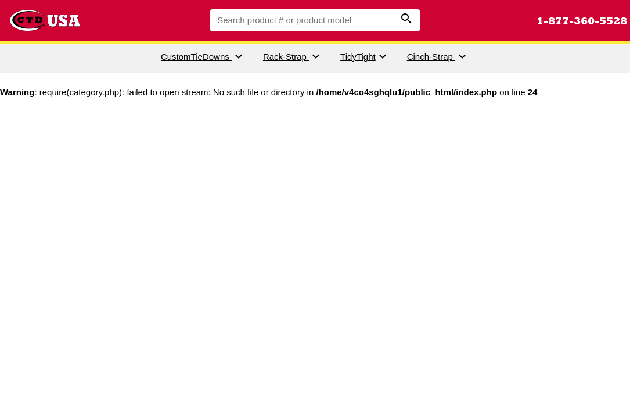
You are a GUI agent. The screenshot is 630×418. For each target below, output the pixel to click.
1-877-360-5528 (582, 21)
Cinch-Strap (438, 56)
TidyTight (365, 56)
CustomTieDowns (203, 56)
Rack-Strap (293, 56)
